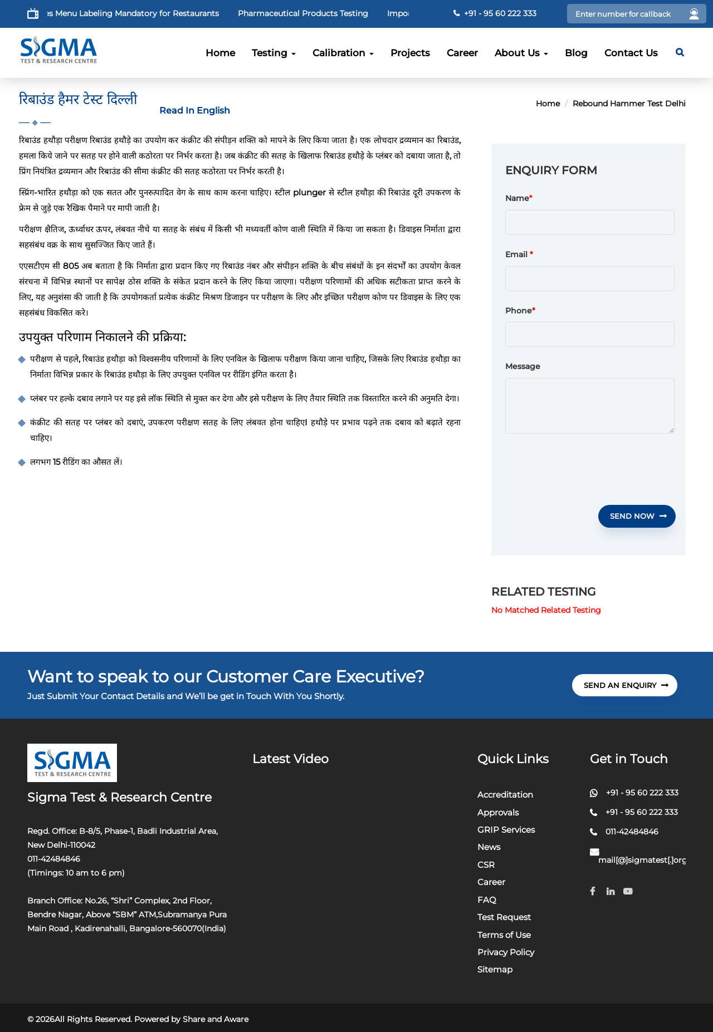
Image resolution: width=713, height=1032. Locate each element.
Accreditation (505, 794)
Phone (520, 311)
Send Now (638, 516)
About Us (521, 52)
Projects (410, 52)
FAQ (486, 900)
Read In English (194, 110)
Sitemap (494, 969)
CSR (486, 864)
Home (220, 52)
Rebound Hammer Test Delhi (629, 104)
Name (517, 199)
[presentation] (590, 469)
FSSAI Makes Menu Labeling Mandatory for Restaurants (130, 13)
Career (462, 52)
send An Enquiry (626, 685)
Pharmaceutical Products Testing (322, 13)
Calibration (343, 52)
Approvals (498, 812)
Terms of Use (504, 935)
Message (522, 367)
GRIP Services (506, 829)
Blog (576, 52)
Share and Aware (215, 1019)
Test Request (504, 917)
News (488, 847)
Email (519, 255)
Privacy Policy (505, 952)
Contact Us (631, 52)
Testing (274, 52)
